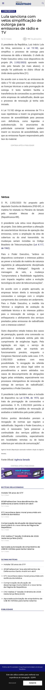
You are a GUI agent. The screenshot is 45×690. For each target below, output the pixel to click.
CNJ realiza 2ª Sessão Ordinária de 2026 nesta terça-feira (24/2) (20, 537)
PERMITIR (32, 683)
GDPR (33, 678)
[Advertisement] (22, 169)
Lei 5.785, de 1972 (29, 398)
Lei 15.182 (32, 48)
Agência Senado (22, 459)
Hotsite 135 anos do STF (12, 493)
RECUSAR (12, 683)
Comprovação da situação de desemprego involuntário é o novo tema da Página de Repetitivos (21, 525)
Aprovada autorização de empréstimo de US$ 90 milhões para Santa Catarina (20, 548)
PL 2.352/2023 (18, 62)
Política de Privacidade (10, 667)
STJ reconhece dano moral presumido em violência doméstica (21, 513)
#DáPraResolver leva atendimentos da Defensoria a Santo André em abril (19, 502)
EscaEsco (22, 669)
